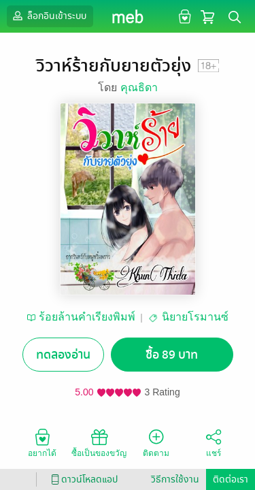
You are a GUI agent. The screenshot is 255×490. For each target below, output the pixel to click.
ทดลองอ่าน (63, 355)
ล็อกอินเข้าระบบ (48, 15)
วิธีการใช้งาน (175, 479)
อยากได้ (42, 442)
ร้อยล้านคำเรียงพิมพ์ (87, 317)
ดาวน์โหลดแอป (82, 479)
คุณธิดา (139, 87)
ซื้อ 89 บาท (172, 355)
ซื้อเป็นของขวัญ (98, 442)
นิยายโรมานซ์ (195, 317)
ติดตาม (156, 442)
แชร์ (213, 442)
